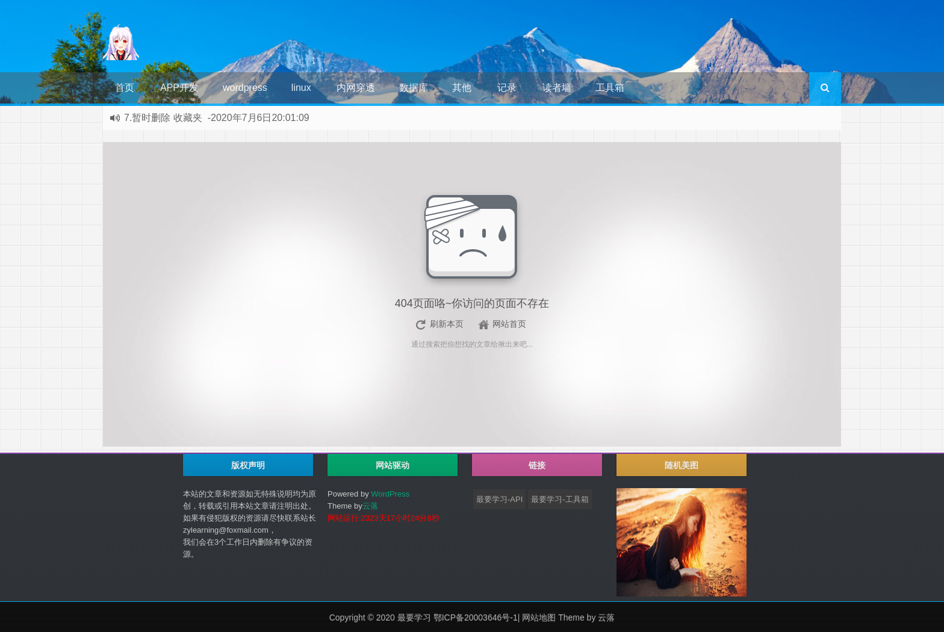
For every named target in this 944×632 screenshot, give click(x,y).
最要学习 (414, 617)
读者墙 (556, 87)
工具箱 (609, 87)
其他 (461, 87)
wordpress (245, 87)
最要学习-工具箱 (559, 499)
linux (301, 87)
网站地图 (539, 617)
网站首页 (509, 324)
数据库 (413, 87)
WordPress (390, 493)
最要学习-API (499, 499)
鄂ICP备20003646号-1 (475, 617)
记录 (507, 87)
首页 (124, 87)
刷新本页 (447, 324)
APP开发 (179, 87)
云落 (370, 505)
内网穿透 (356, 87)
